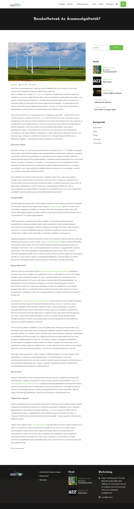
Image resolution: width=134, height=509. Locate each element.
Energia (95, 135)
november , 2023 (100, 100)
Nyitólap (62, 4)
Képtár (101, 4)
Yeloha (64, 150)
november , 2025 (109, 67)
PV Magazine (38, 94)
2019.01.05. (23, 85)
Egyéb (32, 85)
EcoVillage (52, 410)
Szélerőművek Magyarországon (50, 472)
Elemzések (43, 480)
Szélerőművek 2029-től (102, 102)
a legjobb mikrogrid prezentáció (51, 242)
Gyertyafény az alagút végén (105, 109)
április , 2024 (107, 79)
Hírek (94, 4)
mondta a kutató (39, 425)
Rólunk (70, 4)
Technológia (97, 143)
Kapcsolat (109, 4)
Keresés (116, 47)
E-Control (42, 118)
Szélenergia (97, 139)
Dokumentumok (82, 4)
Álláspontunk (97, 127)
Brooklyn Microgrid (55, 206)
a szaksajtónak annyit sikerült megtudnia (35, 301)
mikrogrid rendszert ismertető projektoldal (54, 271)
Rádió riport (107, 82)
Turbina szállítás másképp (112, 93)
